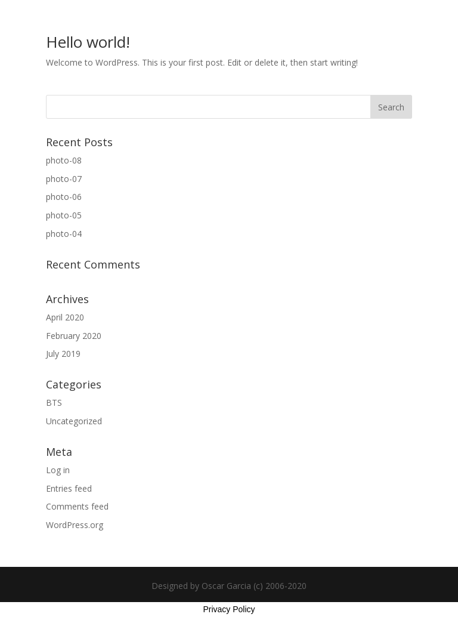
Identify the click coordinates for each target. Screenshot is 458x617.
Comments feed (77, 506)
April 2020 (65, 317)
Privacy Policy (229, 609)
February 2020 (73, 335)
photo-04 (64, 233)
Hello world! (88, 42)
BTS (54, 402)
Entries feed (69, 488)
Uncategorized (74, 421)
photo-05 (64, 215)
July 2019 (63, 353)
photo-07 (64, 178)
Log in (58, 470)
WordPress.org (74, 524)
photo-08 (64, 160)
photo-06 (64, 196)
